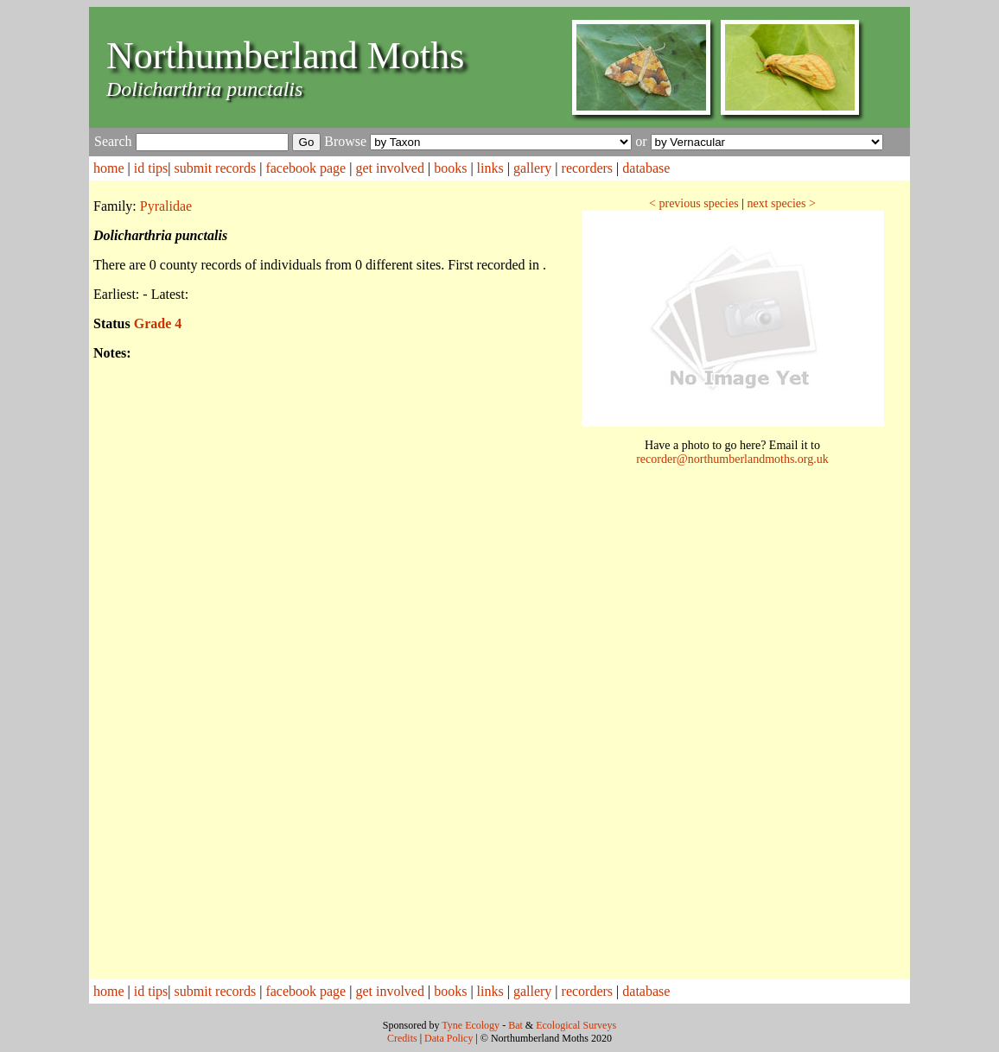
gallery (532, 168)
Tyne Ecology (471, 1025)
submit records (216, 168)
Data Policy (448, 1038)
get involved (389, 168)
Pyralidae (166, 206)
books (450, 168)
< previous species (694, 203)
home (108, 168)
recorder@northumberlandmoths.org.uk (732, 459)
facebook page (305, 168)
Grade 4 (158, 323)
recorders (588, 168)
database (646, 168)
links (490, 168)
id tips (151, 168)
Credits (402, 1038)
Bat (515, 1025)
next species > (781, 203)
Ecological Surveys (576, 1025)
